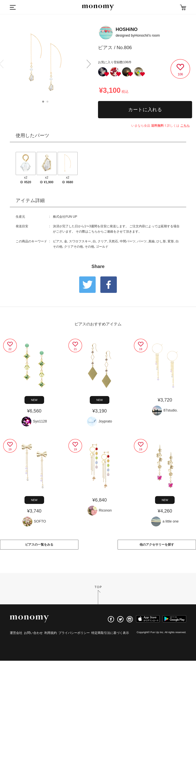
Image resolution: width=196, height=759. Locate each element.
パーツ (142, 241)
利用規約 (50, 632)
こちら (185, 125)
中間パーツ (127, 241)
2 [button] (47, 102)
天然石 (113, 241)
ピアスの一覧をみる (39, 544)
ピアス (57, 241)
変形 (171, 241)
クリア (102, 241)
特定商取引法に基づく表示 (110, 632)
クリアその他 (73, 246)
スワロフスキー (80, 241)
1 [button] (43, 102)
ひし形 (161, 241)
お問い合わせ (33, 632)
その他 (89, 246)
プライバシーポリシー (74, 632)
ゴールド (102, 246)
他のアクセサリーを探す (157, 544)
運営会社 (16, 632)
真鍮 (151, 241)
